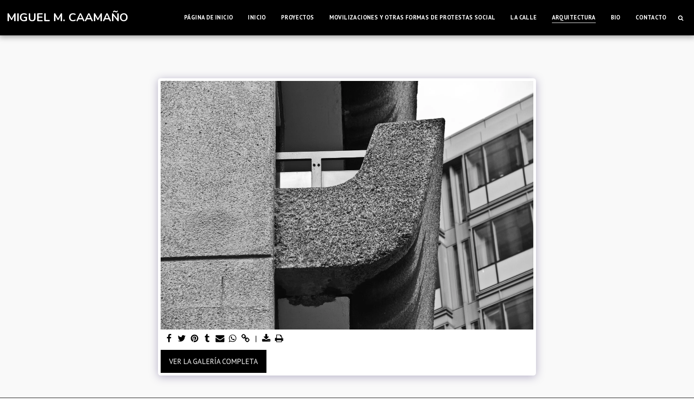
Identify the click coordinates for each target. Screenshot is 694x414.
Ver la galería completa (213, 361)
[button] (680, 18)
